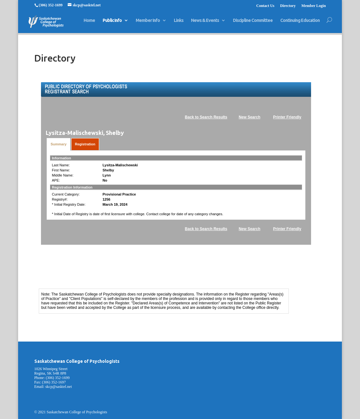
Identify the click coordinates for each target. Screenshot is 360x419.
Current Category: (65, 194)
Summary (58, 144)
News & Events (205, 23)
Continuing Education (300, 23)
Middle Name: (62, 175)
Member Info (148, 23)
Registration (85, 144)
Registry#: (60, 199)
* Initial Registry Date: (68, 204)
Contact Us (265, 6)
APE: (56, 180)
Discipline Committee (253, 23)
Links (178, 23)
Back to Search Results (206, 117)
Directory (287, 6)
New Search (249, 117)
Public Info (112, 23)
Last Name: (61, 165)
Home (89, 23)
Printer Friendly (287, 117)
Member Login (314, 6)
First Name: (61, 170)
